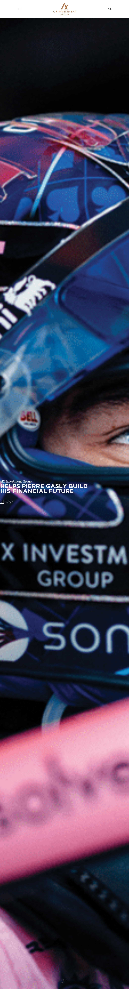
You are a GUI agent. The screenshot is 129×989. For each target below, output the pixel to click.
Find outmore (11, 502)
